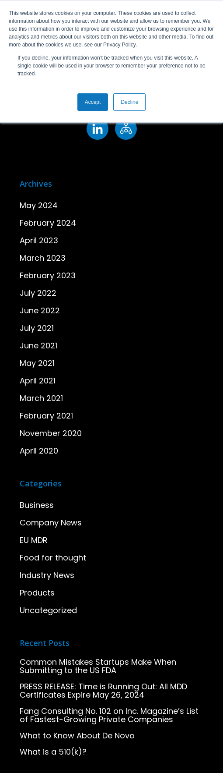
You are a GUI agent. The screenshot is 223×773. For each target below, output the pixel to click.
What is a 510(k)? (53, 752)
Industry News (47, 575)
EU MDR (34, 540)
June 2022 (40, 310)
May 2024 (39, 205)
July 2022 (38, 292)
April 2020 (39, 450)
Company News (51, 522)
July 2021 (37, 328)
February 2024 (48, 222)
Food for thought (53, 557)
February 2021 (46, 415)
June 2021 (38, 345)
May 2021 (37, 363)
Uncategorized (48, 610)
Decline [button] (129, 102)
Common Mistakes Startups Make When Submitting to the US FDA (98, 666)
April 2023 (39, 240)
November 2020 (51, 433)
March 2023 (43, 257)
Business (37, 505)
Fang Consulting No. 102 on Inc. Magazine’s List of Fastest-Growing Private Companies (109, 715)
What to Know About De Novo (77, 735)
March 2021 (41, 398)
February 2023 (48, 275)
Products (37, 592)
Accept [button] (93, 102)
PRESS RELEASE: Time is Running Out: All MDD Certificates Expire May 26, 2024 (103, 690)
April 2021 (38, 380)
